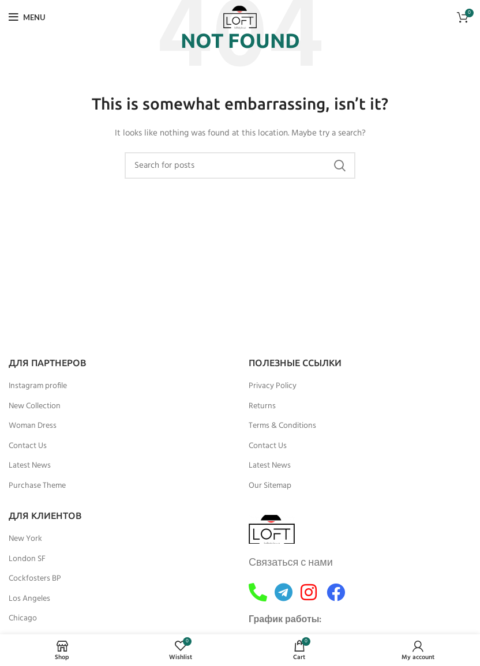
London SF (27, 559)
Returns (262, 406)
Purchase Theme (37, 486)
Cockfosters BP (35, 579)
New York (25, 539)
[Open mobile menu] (27, 17)
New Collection (35, 406)
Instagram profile (38, 386)
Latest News (30, 466)
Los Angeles (29, 599)
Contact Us (28, 446)
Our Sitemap (270, 486)
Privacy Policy (273, 386)
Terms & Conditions (282, 426)
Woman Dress (33, 426)
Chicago (23, 618)
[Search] (240, 165)
